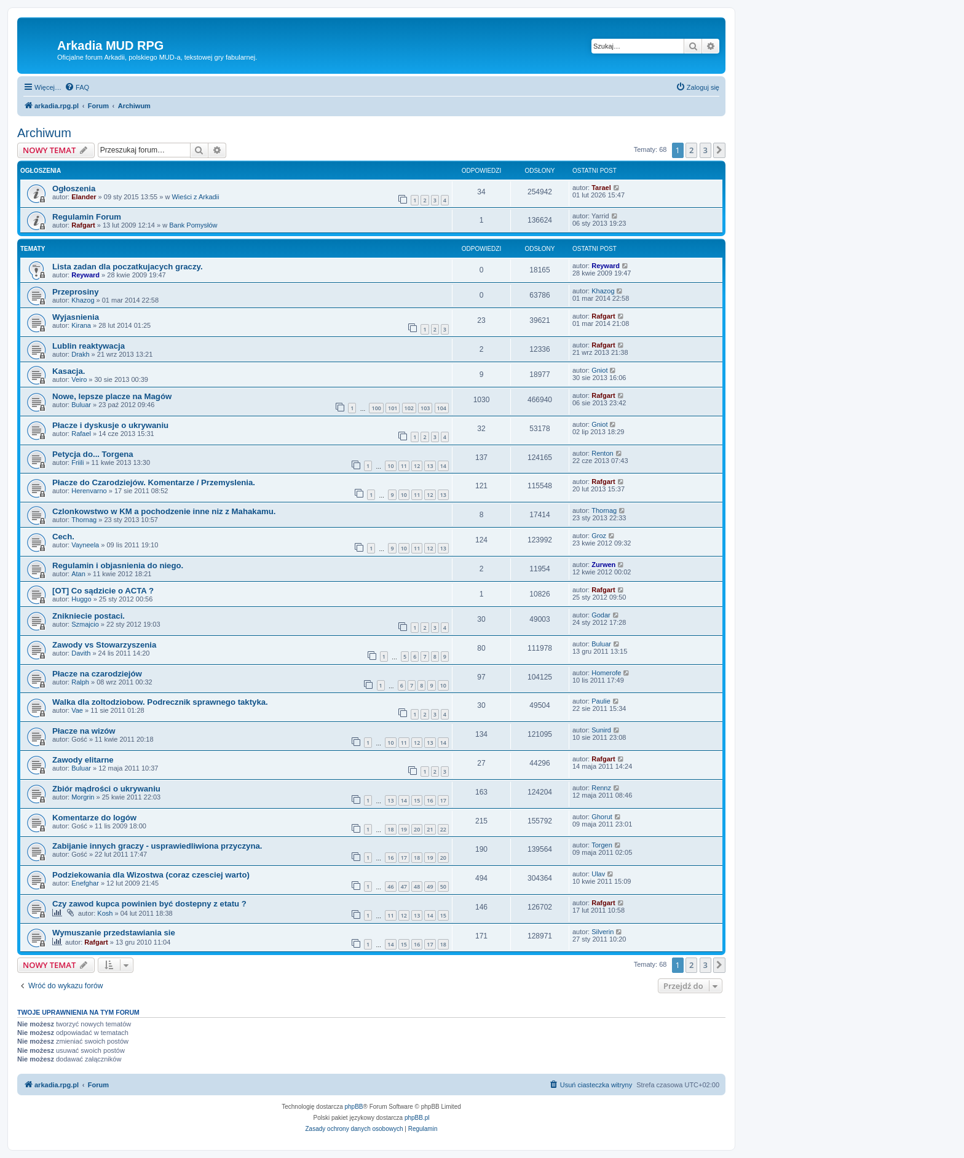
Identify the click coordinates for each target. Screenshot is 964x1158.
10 (390, 466)
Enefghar (85, 883)
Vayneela (85, 545)
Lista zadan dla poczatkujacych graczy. (127, 266)
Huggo (81, 599)
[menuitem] (77, 87)
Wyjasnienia (75, 317)
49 (430, 886)
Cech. (63, 536)
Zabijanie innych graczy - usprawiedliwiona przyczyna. (157, 846)
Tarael (601, 187)
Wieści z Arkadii (195, 196)
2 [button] (691, 150)
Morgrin (82, 797)
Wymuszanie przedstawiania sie (113, 932)
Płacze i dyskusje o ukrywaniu (110, 425)
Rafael (81, 433)
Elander (83, 196)
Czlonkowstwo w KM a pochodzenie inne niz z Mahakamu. (163, 511)
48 (417, 886)
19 (404, 829)
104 (441, 408)
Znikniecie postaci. (88, 616)
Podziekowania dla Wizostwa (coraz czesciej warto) (151, 874)
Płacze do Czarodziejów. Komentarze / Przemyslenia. (153, 482)
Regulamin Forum (86, 216)
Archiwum (44, 133)
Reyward (85, 275)
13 (430, 466)
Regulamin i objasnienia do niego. (117, 565)
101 (392, 408)
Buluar (81, 404)
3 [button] (705, 150)
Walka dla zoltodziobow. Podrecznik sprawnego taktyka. (160, 702)
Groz (598, 535)
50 (443, 886)
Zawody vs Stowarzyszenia (104, 644)
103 (425, 408)
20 (417, 829)
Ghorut (601, 816)
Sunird (601, 730)
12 (417, 466)
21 (430, 829)
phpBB (354, 1106)
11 (404, 466)
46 (390, 886)
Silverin (602, 931)
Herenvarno (88, 490)
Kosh (105, 913)
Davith (80, 653)
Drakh (80, 354)
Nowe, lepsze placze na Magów (112, 396)
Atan (78, 573)
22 (443, 829)
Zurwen (603, 564)
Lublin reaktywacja (88, 346)
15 (417, 800)
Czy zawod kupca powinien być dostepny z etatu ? (149, 903)
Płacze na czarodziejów (97, 673)
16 (430, 800)
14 (443, 466)
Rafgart (83, 225)
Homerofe (606, 672)
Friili (77, 462)
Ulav (598, 874)
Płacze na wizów (84, 731)
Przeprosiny (75, 291)
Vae (77, 710)
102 (409, 408)
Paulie (600, 701)
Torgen (601, 845)
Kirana (81, 325)
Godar (600, 615)
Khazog (82, 300)
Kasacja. (68, 371)
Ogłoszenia (73, 188)
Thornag (84, 519)
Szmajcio (85, 624)
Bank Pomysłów (193, 225)
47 (404, 886)
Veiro (79, 379)
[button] (719, 150)
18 (390, 829)
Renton (602, 453)
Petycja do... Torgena (92, 454)
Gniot (599, 370)
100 (376, 408)
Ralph (80, 682)
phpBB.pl (417, 1117)
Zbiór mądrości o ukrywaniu (106, 788)
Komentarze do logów (94, 817)
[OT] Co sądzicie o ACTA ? (103, 590)
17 (443, 800)
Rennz (601, 787)
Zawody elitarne (83, 759)
